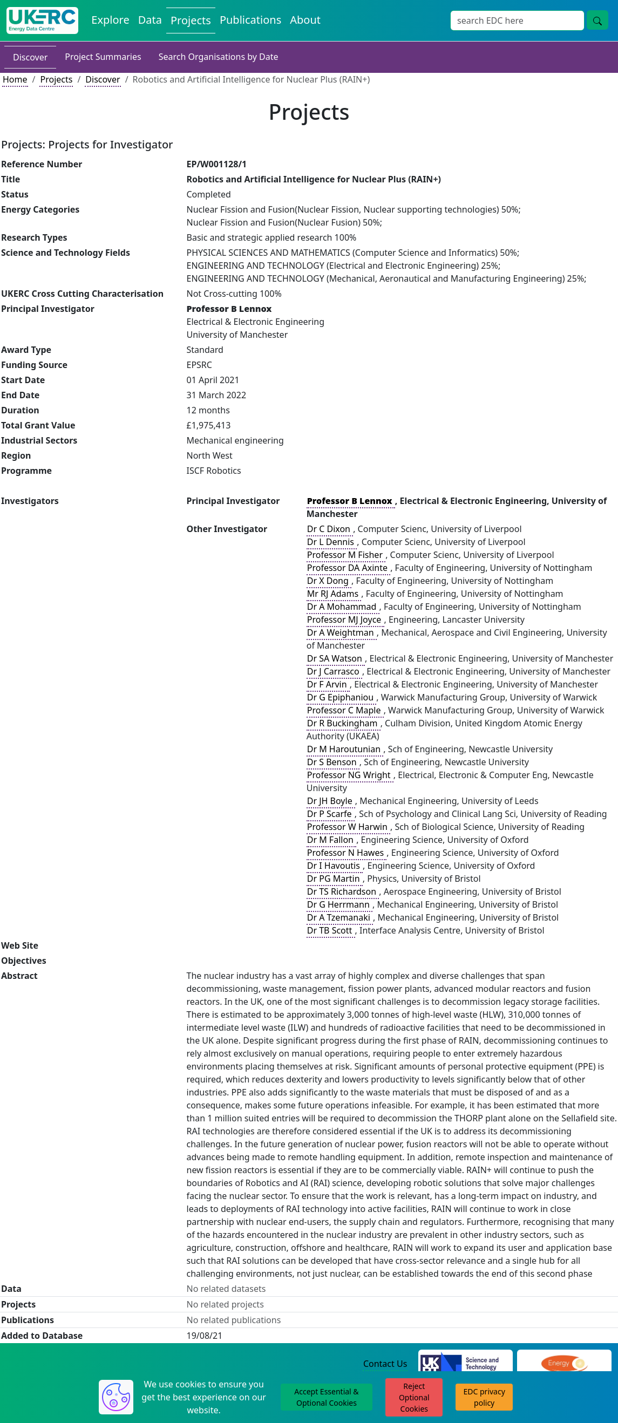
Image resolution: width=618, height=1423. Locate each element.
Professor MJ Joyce (345, 619)
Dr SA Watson (335, 658)
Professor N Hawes (346, 853)
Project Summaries (103, 57)
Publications (250, 19)
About (305, 19)
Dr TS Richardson (342, 891)
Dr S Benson (333, 762)
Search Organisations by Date (219, 57)
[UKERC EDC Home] (42, 20)
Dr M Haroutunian (345, 749)
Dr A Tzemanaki (339, 917)
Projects (191, 20)
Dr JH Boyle (331, 801)
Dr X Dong (329, 581)
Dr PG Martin (334, 878)
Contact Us (385, 1364)
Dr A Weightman (341, 632)
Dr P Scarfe (330, 814)
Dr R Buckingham (343, 723)
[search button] (597, 20)
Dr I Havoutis (334, 865)
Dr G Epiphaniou (341, 697)
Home (15, 79)
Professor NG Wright (350, 775)
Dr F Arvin (328, 684)
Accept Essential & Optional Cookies (326, 1397)
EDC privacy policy (484, 1397)
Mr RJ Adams (334, 594)
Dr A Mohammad (343, 606)
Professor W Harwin (348, 827)
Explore (110, 19)
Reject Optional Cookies (414, 1397)
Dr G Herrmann (339, 904)
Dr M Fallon (331, 840)
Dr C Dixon (329, 529)
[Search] (517, 20)
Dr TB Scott (331, 930)
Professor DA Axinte (348, 568)
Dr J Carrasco (334, 671)
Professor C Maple (345, 710)
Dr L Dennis (331, 542)
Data (150, 19)
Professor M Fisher (346, 555)
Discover (30, 57)
